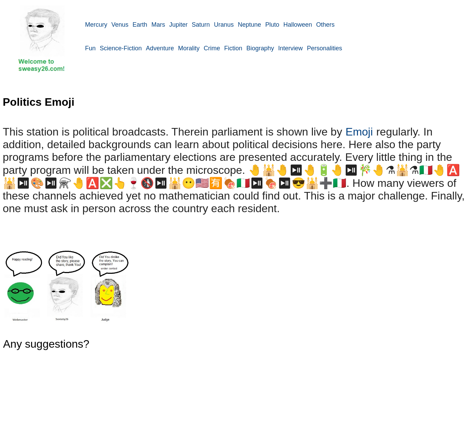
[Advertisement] (277, 107)
